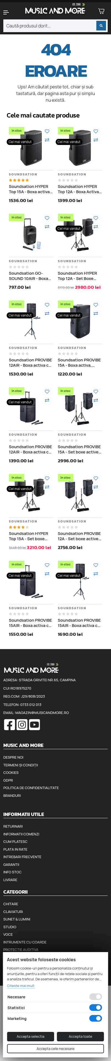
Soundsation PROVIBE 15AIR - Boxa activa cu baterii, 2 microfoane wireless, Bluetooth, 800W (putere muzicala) (30, 623)
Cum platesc (15, 841)
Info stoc (12, 871)
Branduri (12, 795)
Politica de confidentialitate (31, 787)
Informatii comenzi (21, 834)
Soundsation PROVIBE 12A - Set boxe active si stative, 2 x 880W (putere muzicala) (79, 536)
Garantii (11, 864)
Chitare (10, 903)
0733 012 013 (30, 704)
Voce (8, 934)
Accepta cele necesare (55, 1048)
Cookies (11, 772)
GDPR (8, 780)
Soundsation (23, 174)
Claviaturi (13, 911)
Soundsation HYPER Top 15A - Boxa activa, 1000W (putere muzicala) (30, 189)
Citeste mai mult (21, 985)
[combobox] (55, 25)
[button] (9, 12)
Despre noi (13, 757)
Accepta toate (80, 1036)
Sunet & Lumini (16, 919)
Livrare (10, 879)
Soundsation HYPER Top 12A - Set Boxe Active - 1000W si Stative (77, 276)
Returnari (13, 826)
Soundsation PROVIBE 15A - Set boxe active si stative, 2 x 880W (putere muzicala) (79, 449)
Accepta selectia (30, 1036)
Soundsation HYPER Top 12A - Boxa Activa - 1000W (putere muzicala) (80, 189)
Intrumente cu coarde (25, 942)
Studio (9, 926)
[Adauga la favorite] (47, 131)
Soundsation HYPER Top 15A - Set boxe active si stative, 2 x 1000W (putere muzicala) (28, 536)
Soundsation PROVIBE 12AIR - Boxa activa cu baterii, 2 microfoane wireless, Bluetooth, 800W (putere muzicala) (30, 449)
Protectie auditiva (20, 949)
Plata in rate (15, 849)
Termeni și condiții (20, 764)
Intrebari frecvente (22, 856)
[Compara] (47, 140)
